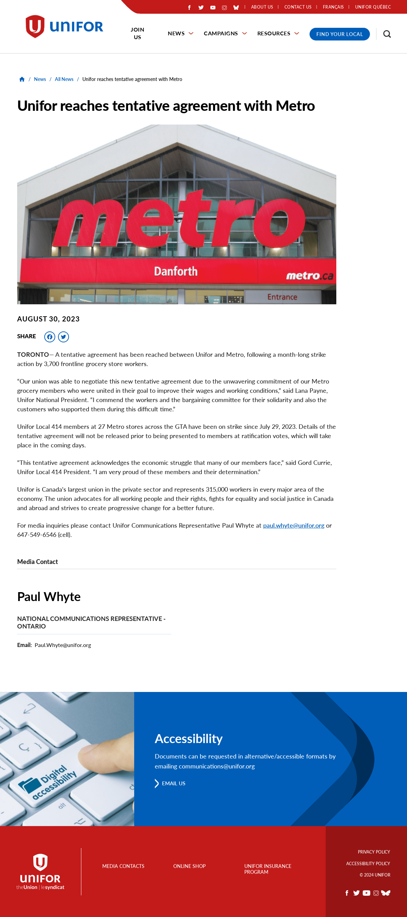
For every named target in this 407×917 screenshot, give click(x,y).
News (176, 33)
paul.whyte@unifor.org (293, 525)
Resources (274, 33)
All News (64, 79)
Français (333, 7)
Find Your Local (339, 34)
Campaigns (221, 33)
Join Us (137, 33)
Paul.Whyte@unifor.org (63, 644)
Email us (174, 783)
